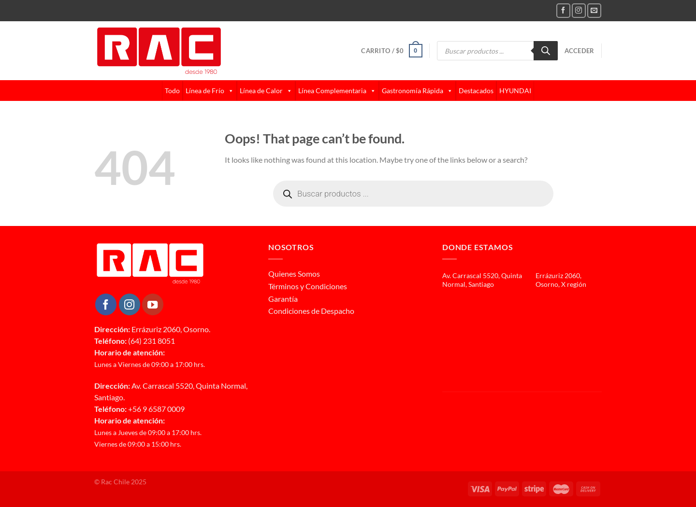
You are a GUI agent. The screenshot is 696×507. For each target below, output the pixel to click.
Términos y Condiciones (307, 286)
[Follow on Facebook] (563, 10)
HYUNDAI (515, 90)
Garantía (283, 298)
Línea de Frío (210, 90)
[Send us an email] (594, 10)
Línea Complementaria (337, 90)
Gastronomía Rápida (417, 90)
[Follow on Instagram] (579, 10)
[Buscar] (546, 50)
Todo (172, 90)
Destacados (476, 90)
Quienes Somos (294, 273)
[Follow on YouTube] (152, 304)
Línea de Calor (266, 90)
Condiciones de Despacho (311, 310)
